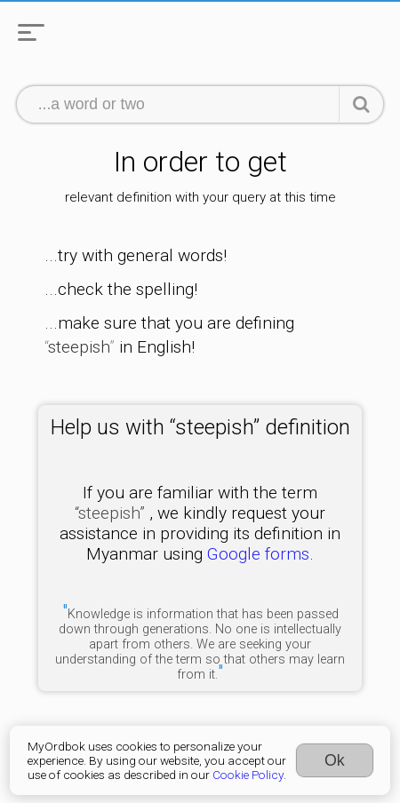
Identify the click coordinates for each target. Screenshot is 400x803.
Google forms (258, 554)
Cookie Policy (248, 774)
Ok (334, 760)
